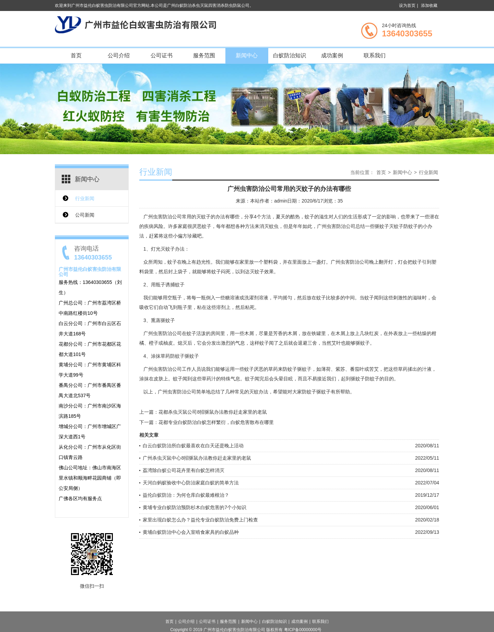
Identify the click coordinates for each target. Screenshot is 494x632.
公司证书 (162, 55)
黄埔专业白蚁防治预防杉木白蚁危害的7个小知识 (194, 507)
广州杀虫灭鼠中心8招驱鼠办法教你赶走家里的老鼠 (197, 458)
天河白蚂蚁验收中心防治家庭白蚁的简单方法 (191, 482)
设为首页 (407, 5)
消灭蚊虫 (269, 226)
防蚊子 (290, 369)
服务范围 (204, 55)
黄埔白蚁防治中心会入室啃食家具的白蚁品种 (191, 532)
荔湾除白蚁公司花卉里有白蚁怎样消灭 (183, 470)
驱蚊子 (362, 343)
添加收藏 (429, 5)
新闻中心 (247, 55)
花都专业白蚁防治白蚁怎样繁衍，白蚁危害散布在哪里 (216, 422)
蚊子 (321, 297)
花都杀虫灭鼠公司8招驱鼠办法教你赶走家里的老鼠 (212, 412)
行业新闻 (84, 198)
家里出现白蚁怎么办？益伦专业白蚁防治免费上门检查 (200, 519)
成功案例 (332, 55)
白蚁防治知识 (289, 55)
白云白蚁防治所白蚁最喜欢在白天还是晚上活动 (193, 445)
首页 (76, 55)
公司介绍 (119, 55)
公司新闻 (84, 215)
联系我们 (375, 55)
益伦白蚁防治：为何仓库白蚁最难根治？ (186, 495)
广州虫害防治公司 (162, 216)
